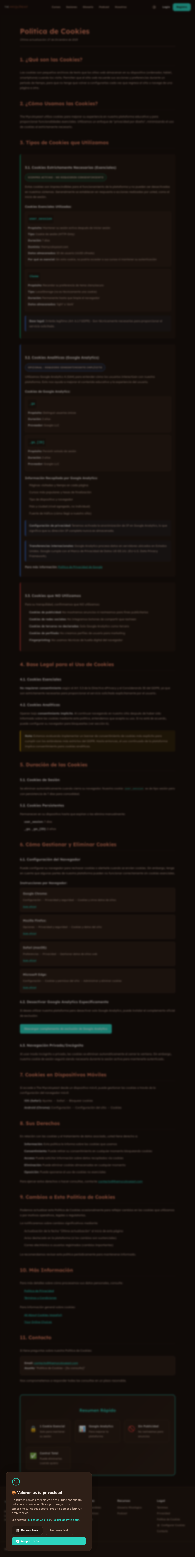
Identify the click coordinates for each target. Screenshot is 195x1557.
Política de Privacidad (66, 1519)
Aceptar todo (27, 1541)
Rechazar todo (59, 1530)
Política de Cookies (38, 1519)
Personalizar (27, 1530)
